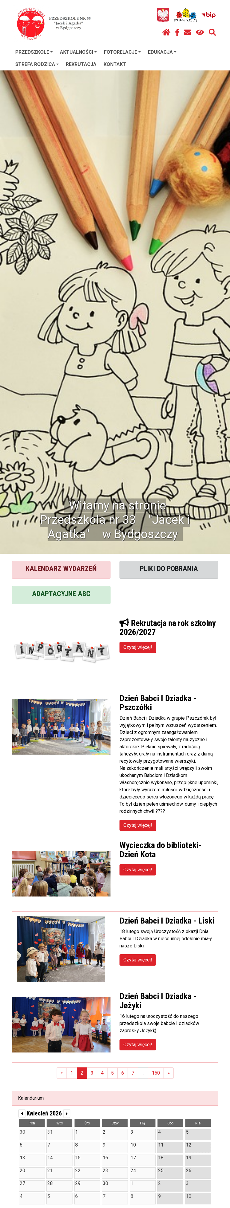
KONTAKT (115, 64)
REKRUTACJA (81, 64)
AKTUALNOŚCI (78, 52)
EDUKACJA (162, 52)
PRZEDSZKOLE (34, 52)
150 (156, 1073)
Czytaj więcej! (137, 647)
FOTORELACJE (122, 52)
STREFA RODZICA (37, 64)
